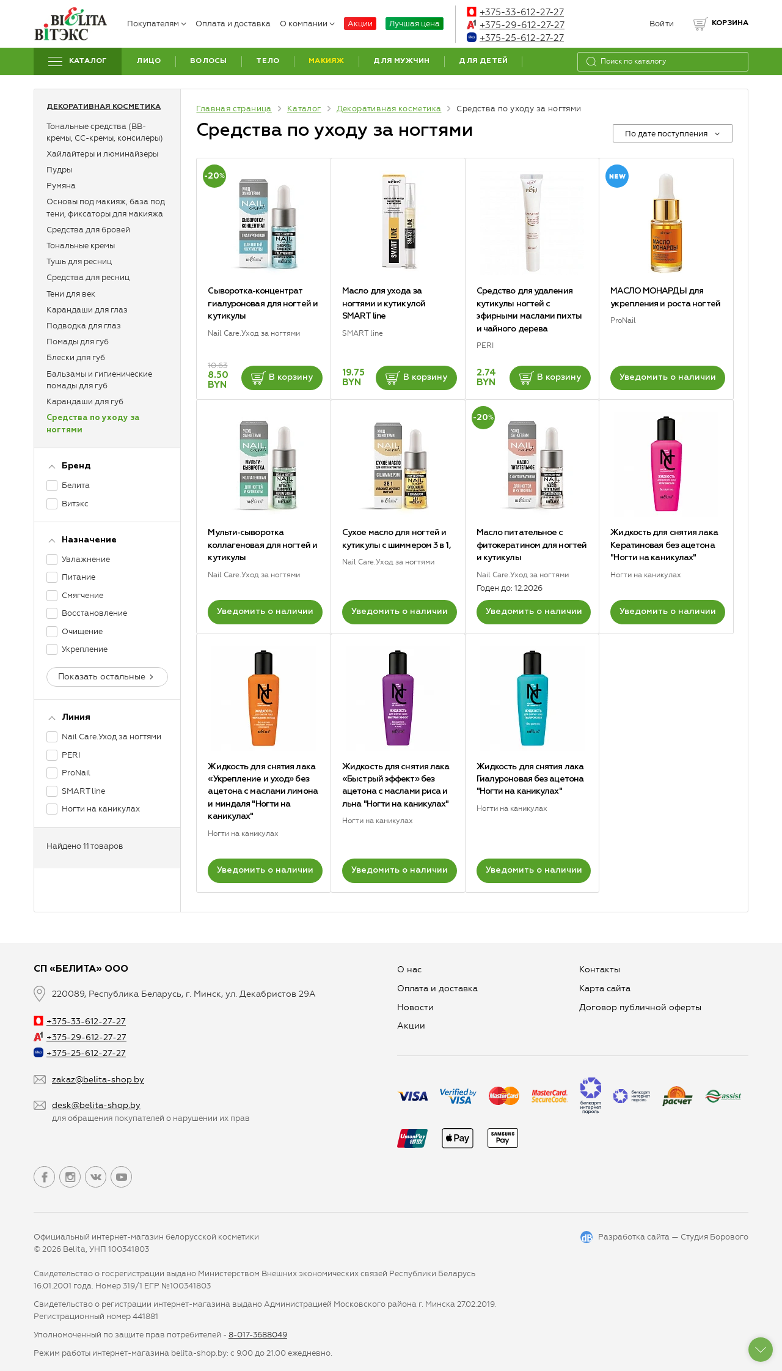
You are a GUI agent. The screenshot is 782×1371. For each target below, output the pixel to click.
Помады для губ (77, 341)
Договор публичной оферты (640, 1007)
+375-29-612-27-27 (516, 25)
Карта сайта (604, 988)
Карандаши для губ (84, 401)
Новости (415, 1007)
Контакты (599, 969)
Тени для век (70, 293)
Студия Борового (714, 1236)
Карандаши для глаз (87, 309)
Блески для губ (75, 357)
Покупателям (156, 23)
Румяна (61, 185)
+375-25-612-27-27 (515, 37)
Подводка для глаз (83, 325)
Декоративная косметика (103, 107)
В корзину (282, 378)
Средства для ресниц (88, 277)
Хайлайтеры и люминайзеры (102, 153)
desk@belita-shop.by (96, 1105)
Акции (360, 23)
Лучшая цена (414, 23)
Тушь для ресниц (79, 261)
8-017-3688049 (257, 1334)
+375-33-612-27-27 (515, 12)
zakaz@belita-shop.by (98, 1079)
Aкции (411, 1026)
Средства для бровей (88, 229)
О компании (307, 23)
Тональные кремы (80, 245)
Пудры (59, 169)
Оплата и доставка (233, 23)
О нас (409, 969)
